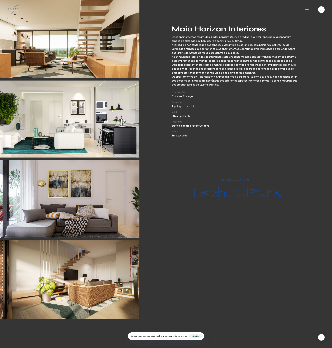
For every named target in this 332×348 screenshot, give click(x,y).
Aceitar (195, 336)
